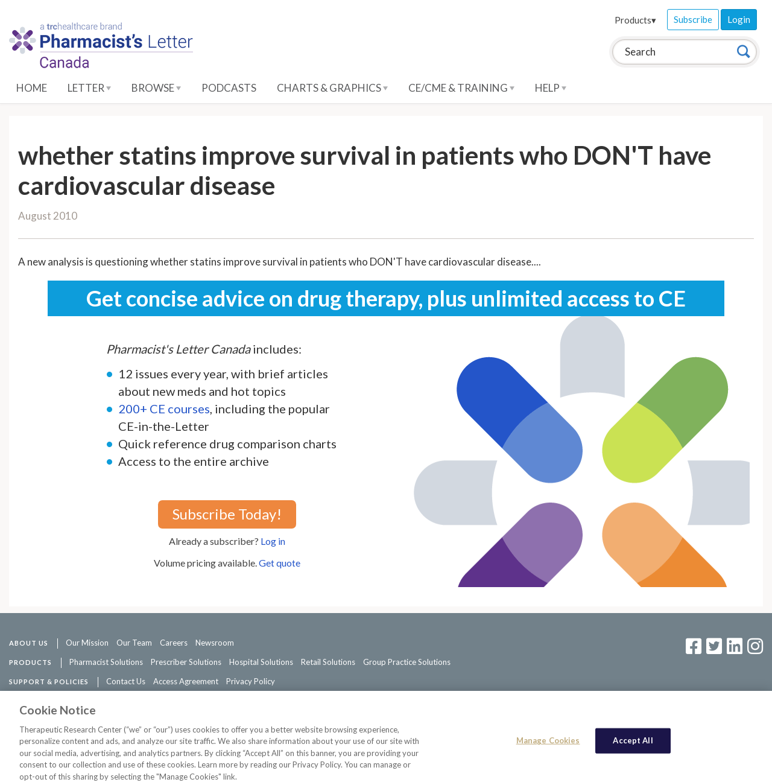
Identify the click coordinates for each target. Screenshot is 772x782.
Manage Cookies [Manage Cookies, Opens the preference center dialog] (548, 746)
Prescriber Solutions (186, 662)
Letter (89, 87)
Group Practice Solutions (407, 662)
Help (550, 87)
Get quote (279, 562)
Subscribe (693, 19)
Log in (273, 541)
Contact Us (125, 681)
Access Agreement (185, 681)
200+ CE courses (164, 408)
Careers (174, 642)
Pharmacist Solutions (106, 662)
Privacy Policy (250, 681)
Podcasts (228, 87)
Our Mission (87, 642)
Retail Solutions (328, 662)
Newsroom (214, 642)
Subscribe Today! (227, 514)
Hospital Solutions (261, 662)
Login (738, 19)
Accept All (633, 746)
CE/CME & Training (461, 87)
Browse (156, 87)
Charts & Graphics (332, 87)
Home (31, 87)
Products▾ (635, 19)
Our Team (134, 642)
